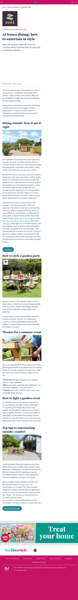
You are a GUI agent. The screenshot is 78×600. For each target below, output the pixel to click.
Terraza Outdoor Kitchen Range (18, 221)
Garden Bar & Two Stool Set (24, 218)
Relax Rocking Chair (21, 484)
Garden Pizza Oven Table (20, 174)
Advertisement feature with (14, 29)
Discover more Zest (12, 508)
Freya (8, 210)
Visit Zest (8, 249)
